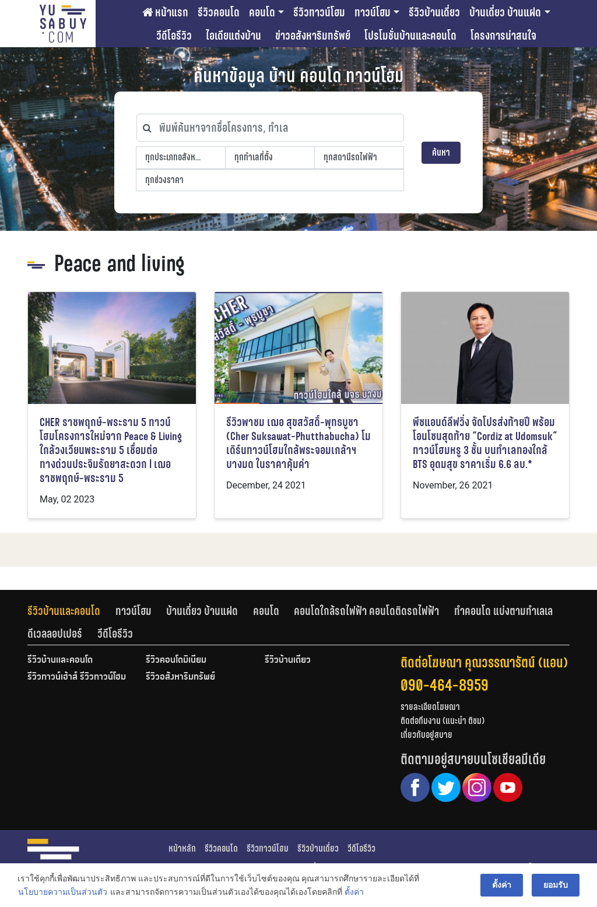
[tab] (71, 611)
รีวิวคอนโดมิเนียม (176, 660)
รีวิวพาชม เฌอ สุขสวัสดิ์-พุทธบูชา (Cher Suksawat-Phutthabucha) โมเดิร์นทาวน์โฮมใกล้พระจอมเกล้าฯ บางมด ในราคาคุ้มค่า (298, 443)
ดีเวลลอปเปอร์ (54, 633)
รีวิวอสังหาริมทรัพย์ (180, 677)
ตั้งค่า (354, 892)
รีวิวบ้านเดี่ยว (434, 12)
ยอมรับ (555, 885)
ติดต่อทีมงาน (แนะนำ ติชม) (442, 720)
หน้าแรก (165, 12)
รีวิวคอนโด (219, 12)
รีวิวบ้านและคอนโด (63, 611)
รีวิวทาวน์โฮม (319, 12)
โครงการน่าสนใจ (503, 35)
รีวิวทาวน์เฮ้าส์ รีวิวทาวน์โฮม (76, 677)
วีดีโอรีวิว (174, 35)
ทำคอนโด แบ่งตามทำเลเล (503, 611)
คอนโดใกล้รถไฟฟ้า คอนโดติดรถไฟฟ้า (366, 611)
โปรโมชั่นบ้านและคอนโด (410, 35)
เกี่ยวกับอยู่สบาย (426, 734)
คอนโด (262, 12)
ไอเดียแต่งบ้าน (233, 35)
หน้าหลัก (182, 848)
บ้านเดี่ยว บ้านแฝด (505, 12)
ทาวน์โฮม (372, 12)
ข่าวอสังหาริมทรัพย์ (312, 35)
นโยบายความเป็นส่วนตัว (62, 892)
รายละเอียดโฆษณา (430, 706)
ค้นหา (441, 152)
